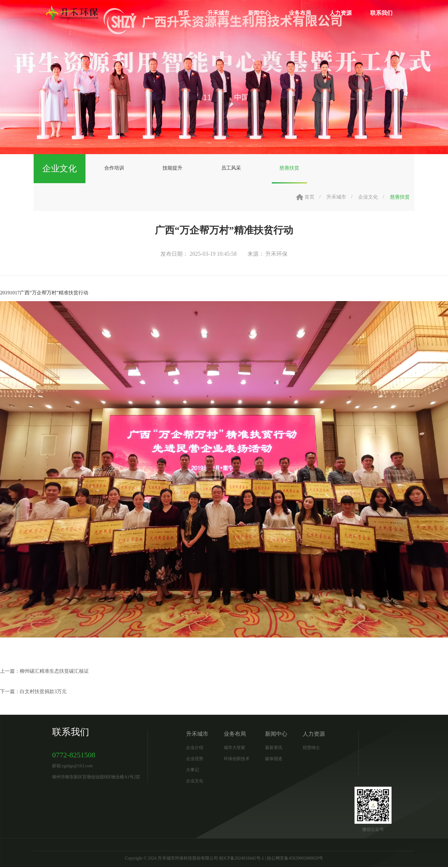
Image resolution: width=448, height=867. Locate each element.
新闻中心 (259, 13)
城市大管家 (234, 747)
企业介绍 (194, 747)
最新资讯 (273, 747)
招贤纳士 (311, 747)
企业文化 (368, 197)
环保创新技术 (237, 758)
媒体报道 (273, 758)
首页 (183, 13)
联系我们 (381, 13)
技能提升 (172, 167)
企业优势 (194, 758)
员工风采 (231, 167)
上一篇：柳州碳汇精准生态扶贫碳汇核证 (44, 671)
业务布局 (300, 13)
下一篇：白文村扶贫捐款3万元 (33, 691)
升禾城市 (218, 13)
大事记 (192, 770)
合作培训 (114, 167)
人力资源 (341, 13)
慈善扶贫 (289, 167)
